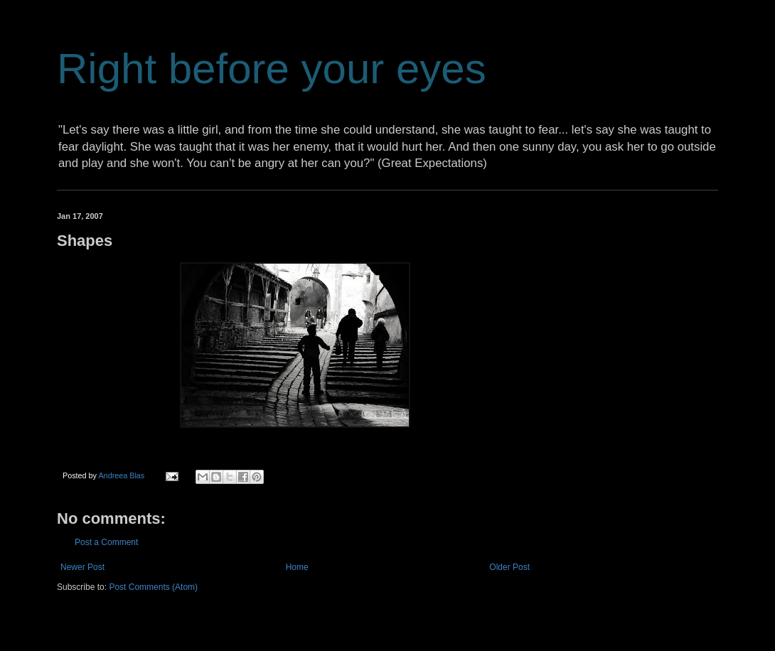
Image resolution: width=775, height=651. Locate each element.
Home (297, 567)
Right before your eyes (271, 68)
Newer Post (82, 567)
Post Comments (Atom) (153, 587)
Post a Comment (106, 542)
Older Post (509, 567)
